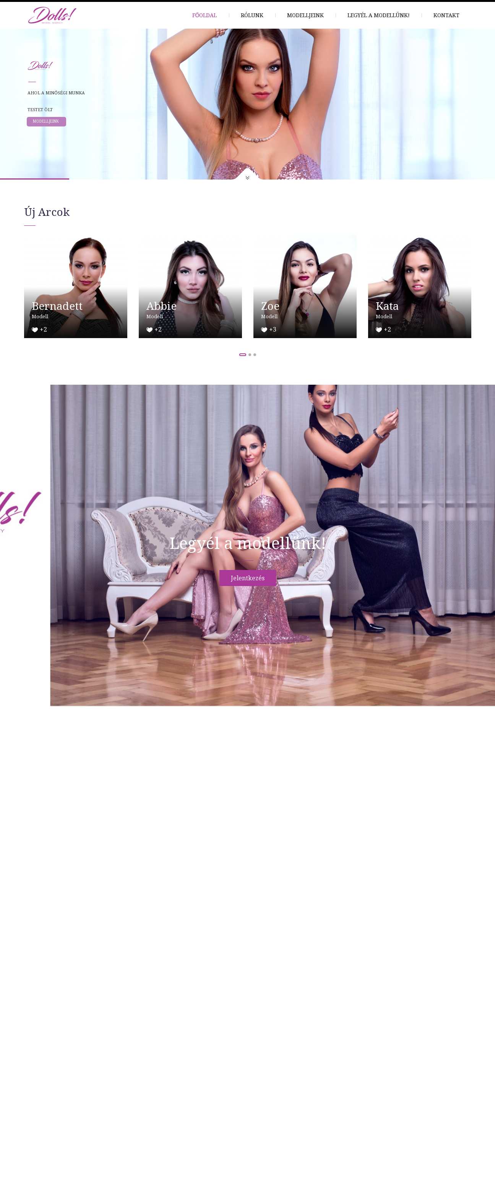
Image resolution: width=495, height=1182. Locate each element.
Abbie (161, 306)
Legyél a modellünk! (378, 15)
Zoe (270, 306)
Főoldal (204, 15)
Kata (387, 306)
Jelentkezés (248, 578)
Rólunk (252, 15)
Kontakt (446, 15)
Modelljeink (305, 15)
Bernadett (57, 306)
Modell (40, 316)
